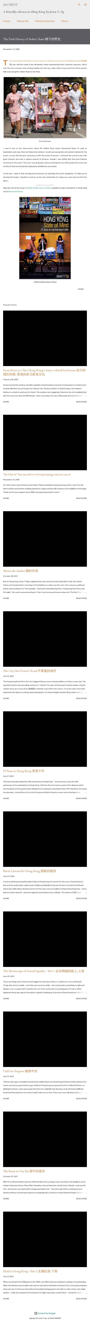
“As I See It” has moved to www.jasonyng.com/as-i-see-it (37, 474)
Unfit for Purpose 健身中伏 (20, 1071)
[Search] (79, 4)
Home (6, 20)
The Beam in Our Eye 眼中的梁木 (24, 1171)
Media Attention (45, 20)
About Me (23, 20)
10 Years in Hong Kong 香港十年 (23, 771)
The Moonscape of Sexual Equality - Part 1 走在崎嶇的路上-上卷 (43, 971)
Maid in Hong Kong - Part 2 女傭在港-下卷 (30, 1271)
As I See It (10, 5)
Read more (81, 402)
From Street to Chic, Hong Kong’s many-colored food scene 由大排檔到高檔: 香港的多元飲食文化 (44, 372)
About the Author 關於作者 (20, 571)
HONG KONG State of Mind (38, 188)
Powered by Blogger (45, 1313)
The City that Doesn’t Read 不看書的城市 (29, 671)
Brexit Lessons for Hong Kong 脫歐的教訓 (29, 871)
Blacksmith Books (15, 191)
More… (65, 20)
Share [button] (81, 289)
